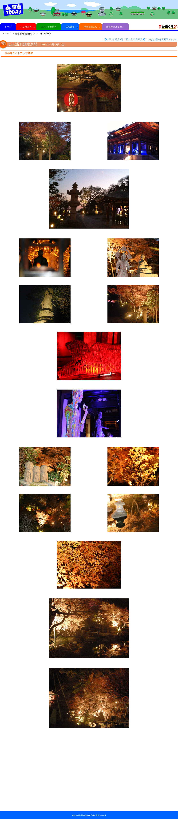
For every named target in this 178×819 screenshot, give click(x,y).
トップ (8, 26)
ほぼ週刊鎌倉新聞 (23, 33)
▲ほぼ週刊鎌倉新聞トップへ (162, 39)
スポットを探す (48, 26)
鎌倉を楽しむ (90, 26)
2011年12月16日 (43, 33)
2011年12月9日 (114, 39)
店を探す (70, 26)
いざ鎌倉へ (26, 26)
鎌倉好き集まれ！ (115, 26)
